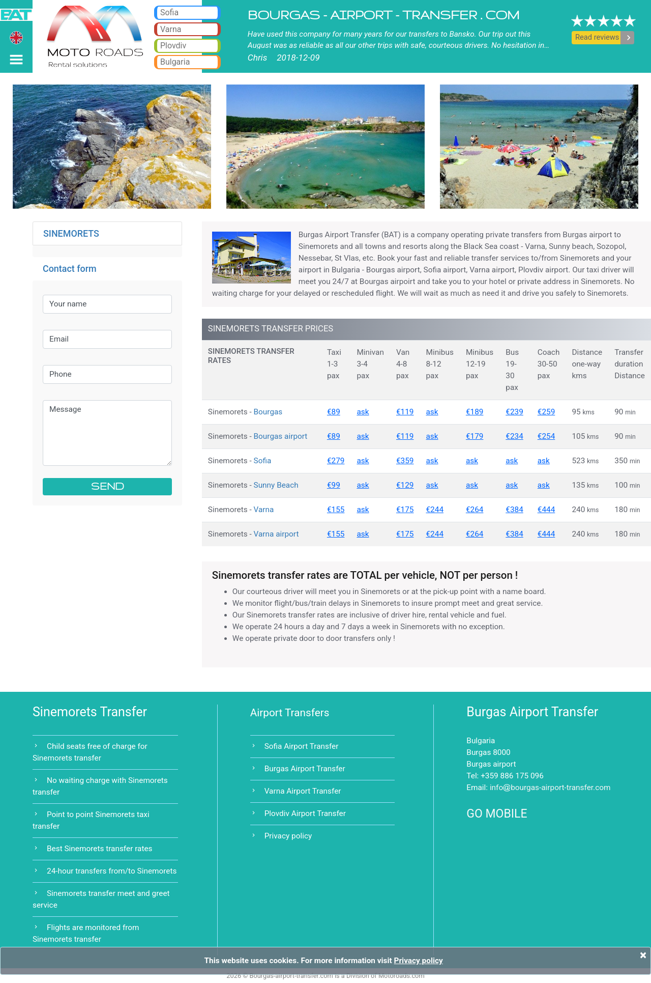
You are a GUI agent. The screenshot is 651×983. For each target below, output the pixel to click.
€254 (546, 436)
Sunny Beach (276, 485)
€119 (405, 411)
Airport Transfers (290, 713)
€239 (514, 411)
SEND (107, 486)
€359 (405, 460)
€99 (333, 485)
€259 (546, 411)
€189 (475, 411)
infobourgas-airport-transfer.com (550, 787)
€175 (405, 509)
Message (107, 433)
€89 (333, 411)
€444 (546, 509)
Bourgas (268, 411)
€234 (514, 436)
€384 (514, 509)
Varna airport (276, 534)
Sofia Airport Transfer (301, 746)
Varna (264, 509)
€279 (336, 460)
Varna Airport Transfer (302, 791)
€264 (475, 509)
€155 (336, 509)
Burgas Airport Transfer (304, 768)
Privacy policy (288, 835)
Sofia (263, 460)
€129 (405, 485)
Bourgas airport (281, 436)
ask (363, 411)
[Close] (643, 955)
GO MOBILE (496, 814)
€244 (434, 509)
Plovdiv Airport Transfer (305, 813)
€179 (475, 436)
